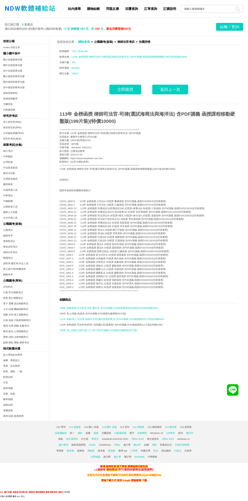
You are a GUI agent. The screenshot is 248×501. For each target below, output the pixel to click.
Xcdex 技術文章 (11, 47)
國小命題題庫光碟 (12, 59)
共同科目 (8, 286)
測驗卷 (91, 450)
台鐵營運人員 (10, 190)
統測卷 (111, 450)
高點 (60, 439)
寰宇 (131, 433)
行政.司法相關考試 (13, 292)
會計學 (127, 444)
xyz (1, 492)
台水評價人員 (10, 217)
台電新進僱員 (10, 178)
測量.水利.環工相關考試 (15, 314)
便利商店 (112, 469)
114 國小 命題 (91, 427)
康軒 (80, 433)
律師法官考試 (10, 252)
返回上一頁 (170, 89)
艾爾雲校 (8, 104)
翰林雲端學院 (10, 93)
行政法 (177, 450)
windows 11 (183, 439)
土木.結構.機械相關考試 (15, 309)
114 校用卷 (186, 427)
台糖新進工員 (10, 206)
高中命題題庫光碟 (12, 70)
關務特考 (8, 274)
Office (117, 444)
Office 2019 (137, 439)
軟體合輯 (8, 377)
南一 (72, 433)
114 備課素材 (155, 427)
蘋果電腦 (8, 388)
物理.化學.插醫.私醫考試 (16, 325)
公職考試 (8, 230)
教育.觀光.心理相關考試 (15, 331)
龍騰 (88, 433)
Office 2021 (168, 439)
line (159, 475)
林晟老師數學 (10, 98)
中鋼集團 (8, 201)
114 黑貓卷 (138, 427)
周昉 (154, 444)
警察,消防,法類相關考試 (15, 337)
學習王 (95, 439)
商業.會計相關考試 (13, 298)
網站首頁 (84, 41)
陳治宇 (189, 433)
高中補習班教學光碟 (14, 87)
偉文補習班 (72, 439)
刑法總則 (166, 450)
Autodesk (139, 456)
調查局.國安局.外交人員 (15, 263)
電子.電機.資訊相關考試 (15, 303)
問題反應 (112, 9)
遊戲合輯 (8, 404)
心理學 (134, 450)
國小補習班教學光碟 (14, 76)
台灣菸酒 (8, 162)
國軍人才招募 (10, 212)
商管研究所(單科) (12, 127)
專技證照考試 (10, 246)
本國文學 (145, 450)
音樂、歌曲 (9, 393)
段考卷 (101, 450)
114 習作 (124, 427)
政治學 (107, 456)
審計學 (127, 456)
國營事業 (8, 184)
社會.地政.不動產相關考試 (17, 320)
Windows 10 (156, 433)
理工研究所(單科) (12, 122)
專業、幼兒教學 (11, 365)
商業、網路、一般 (12, 371)
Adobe (92, 444)
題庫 (96, 433)
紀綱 (146, 444)
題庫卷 (80, 450)
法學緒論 (95, 456)
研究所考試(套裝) (12, 138)
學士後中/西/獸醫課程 (14, 269)
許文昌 (84, 439)
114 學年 (61, 427)
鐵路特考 (8, 235)
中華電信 (8, 195)
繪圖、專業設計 (11, 360)
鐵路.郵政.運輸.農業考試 (16, 342)
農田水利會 (9, 173)
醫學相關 (8, 399)
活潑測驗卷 (61, 433)
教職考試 (8, 257)
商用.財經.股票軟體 (13, 416)
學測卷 (60, 450)
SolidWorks (105, 444)
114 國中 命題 (109, 427)
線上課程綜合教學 (12, 354)
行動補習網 (9, 109)
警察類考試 (9, 241)
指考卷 (70, 450)
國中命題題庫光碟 (12, 65)
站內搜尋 (74, 9)
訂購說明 (169, 9)
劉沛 (180, 433)
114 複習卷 (171, 427)
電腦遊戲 (8, 410)
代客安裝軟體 (182, 444)
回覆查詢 (131, 9)
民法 (155, 450)
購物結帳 (93, 9)
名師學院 (142, 433)
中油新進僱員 (10, 167)
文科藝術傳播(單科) (13, 133)
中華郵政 (8, 156)
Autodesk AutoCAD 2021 (115, 439)
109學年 (170, 433)
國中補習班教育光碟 (14, 82)
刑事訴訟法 (166, 444)
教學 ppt (122, 450)
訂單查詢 (150, 9)
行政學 (188, 450)
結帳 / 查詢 (229, 27)
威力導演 (63, 444)
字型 (5, 382)
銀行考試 (8, 151)
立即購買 (125, 89)
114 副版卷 (75, 427)
